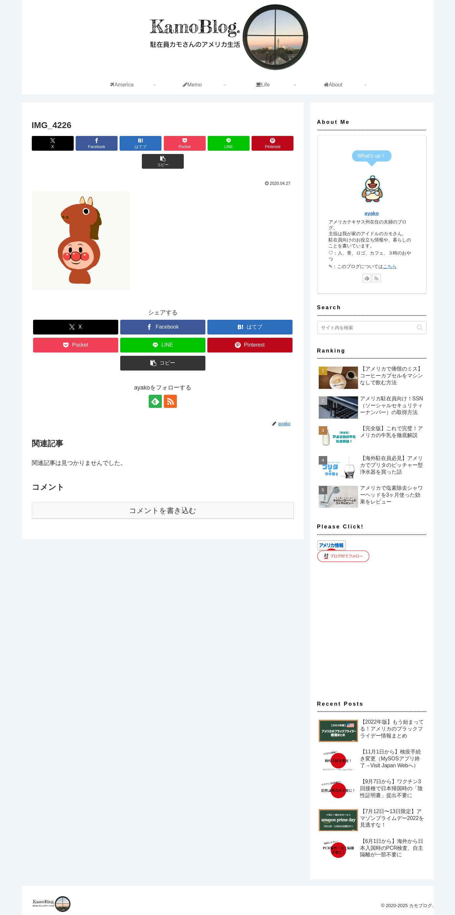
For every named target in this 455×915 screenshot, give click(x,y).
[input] (372, 327)
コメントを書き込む (162, 510)
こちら (390, 266)
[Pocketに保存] (185, 143)
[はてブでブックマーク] (140, 143)
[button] (163, 161)
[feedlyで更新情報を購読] (155, 401)
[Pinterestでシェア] (273, 143)
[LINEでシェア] (229, 143)
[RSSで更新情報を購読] (170, 401)
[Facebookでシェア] (97, 143)
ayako (372, 213)
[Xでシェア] (53, 143)
